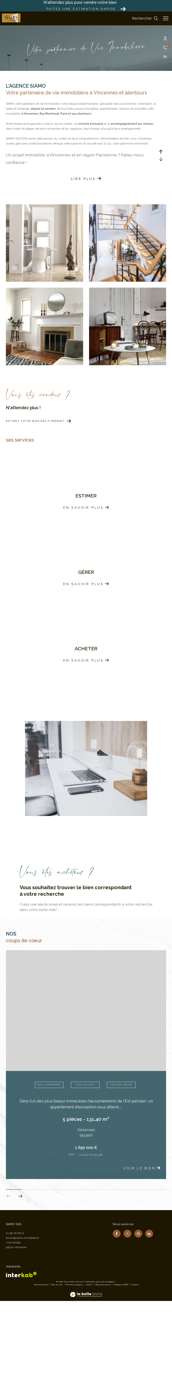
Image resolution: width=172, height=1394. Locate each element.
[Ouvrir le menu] (165, 18)
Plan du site (57, 1378)
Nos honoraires (41, 1378)
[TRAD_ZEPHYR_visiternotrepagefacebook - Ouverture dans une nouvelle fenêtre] (117, 1327)
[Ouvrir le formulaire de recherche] (145, 18)
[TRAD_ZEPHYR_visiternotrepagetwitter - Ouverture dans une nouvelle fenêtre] (127, 1327)
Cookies (135, 1378)
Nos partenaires (103, 1378)
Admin (89, 1378)
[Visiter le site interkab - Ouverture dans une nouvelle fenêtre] (21, 1368)
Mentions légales (74, 1378)
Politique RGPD (121, 1378)
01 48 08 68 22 (15, 1327)
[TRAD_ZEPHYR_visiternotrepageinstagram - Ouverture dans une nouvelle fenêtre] (138, 1327)
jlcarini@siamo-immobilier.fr (22, 1331)
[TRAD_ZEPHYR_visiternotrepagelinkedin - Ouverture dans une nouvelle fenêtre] (149, 1327)
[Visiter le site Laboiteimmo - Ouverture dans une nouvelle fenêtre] (86, 1386)
